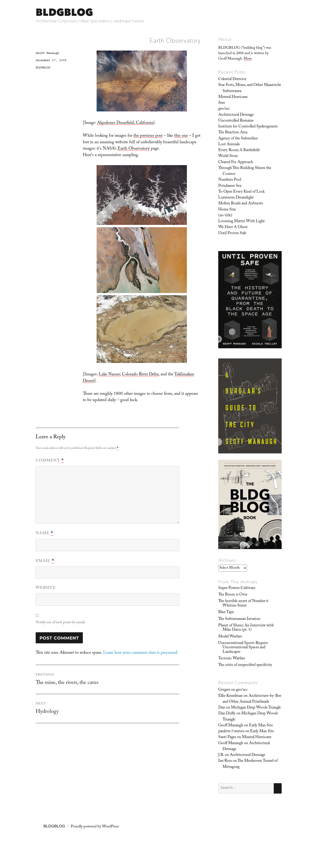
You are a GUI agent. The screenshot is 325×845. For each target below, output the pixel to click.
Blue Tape (226, 612)
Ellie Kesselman (230, 696)
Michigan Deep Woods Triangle (256, 707)
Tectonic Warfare (231, 658)
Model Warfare (230, 636)
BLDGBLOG (64, 12)
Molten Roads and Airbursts (240, 203)
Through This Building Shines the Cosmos (244, 171)
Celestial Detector (232, 79)
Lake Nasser (109, 374)
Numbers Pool (229, 180)
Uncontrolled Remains (235, 121)
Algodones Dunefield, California (125, 123)
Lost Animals (229, 144)
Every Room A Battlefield (239, 150)
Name (44, 533)
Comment (50, 461)
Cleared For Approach (235, 162)
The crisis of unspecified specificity (245, 665)
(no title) (225, 215)
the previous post (147, 136)
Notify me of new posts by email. (61, 623)
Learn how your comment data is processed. (140, 653)
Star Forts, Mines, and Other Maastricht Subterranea (249, 88)
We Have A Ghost (233, 227)
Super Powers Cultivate (236, 588)
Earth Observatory (134, 148)
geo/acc (224, 109)
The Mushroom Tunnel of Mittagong (250, 764)
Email (45, 561)
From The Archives (238, 581)
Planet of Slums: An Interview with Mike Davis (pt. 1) (246, 627)
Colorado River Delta (140, 374)
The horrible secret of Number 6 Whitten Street (243, 603)
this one (181, 136)
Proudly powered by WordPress (95, 827)
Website (46, 588)
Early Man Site (261, 725)
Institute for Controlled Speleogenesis (248, 126)
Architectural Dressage (236, 115)
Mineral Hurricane (233, 97)
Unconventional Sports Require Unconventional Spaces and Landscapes (243, 648)
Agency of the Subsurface (238, 138)
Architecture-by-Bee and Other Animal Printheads (252, 699)
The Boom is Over (232, 594)
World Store (228, 156)
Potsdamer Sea (229, 186)
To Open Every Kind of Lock (241, 192)
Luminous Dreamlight (236, 197)
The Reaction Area (232, 132)
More (248, 59)
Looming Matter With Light (241, 221)
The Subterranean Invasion (239, 619)
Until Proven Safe (232, 233)
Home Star (227, 209)
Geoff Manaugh (47, 53)
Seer (221, 103)
